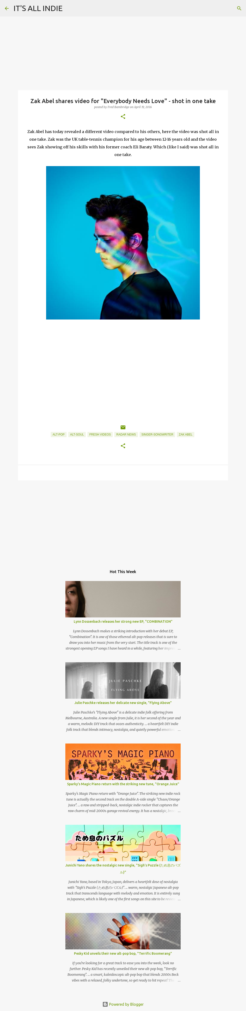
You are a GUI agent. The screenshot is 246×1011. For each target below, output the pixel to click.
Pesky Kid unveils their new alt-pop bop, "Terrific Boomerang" (123, 953)
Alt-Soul (77, 434)
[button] (123, 117)
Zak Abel (185, 434)
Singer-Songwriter (157, 434)
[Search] (239, 8)
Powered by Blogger (123, 1004)
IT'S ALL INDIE (38, 8)
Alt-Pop (59, 434)
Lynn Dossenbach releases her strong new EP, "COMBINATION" (123, 621)
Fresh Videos (100, 434)
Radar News (126, 434)
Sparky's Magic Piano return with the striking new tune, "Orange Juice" (123, 784)
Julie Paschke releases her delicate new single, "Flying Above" (123, 703)
